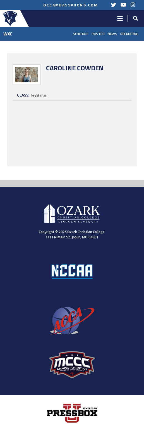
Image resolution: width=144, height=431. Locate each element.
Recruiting (129, 34)
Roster (98, 34)
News (112, 34)
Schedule (80, 34)
